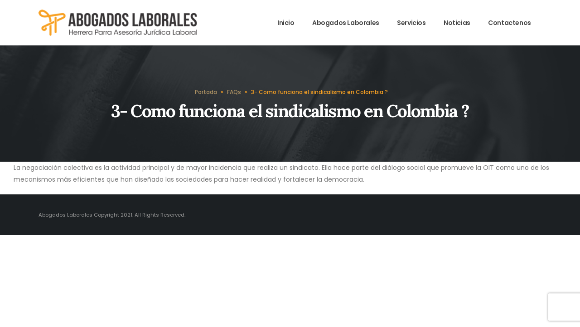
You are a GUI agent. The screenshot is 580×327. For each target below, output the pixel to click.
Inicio (286, 22)
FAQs (234, 92)
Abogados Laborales (345, 22)
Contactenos (509, 22)
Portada (206, 92)
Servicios (411, 22)
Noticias (457, 22)
